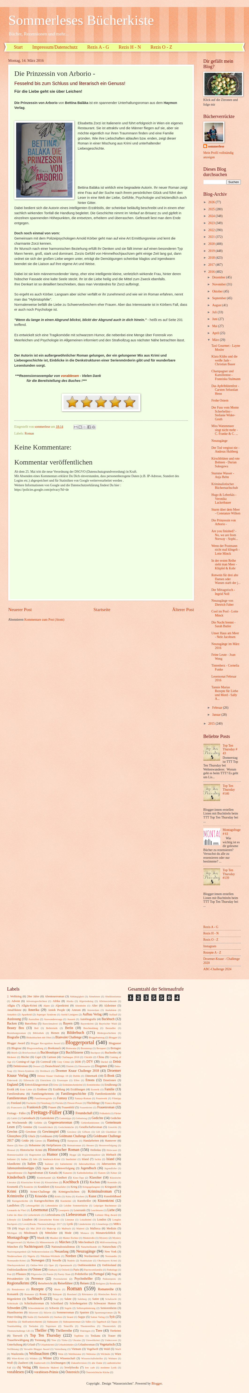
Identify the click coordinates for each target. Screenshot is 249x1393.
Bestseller (111, 1028)
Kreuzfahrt (60, 1186)
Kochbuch (71, 1182)
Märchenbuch (86, 1242)
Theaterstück (109, 1326)
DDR (78, 1061)
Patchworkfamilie (93, 1269)
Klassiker (95, 1177)
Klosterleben (51, 1182)
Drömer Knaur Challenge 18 (52, 1075)
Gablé (14, 1118)
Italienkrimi (66, 1163)
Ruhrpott (57, 1294)
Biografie (13, 1037)
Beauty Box (15, 1028)
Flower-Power (74, 1103)
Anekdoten (110, 1010)
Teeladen (33, 1326)
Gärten (38, 1140)
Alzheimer (110, 1005)
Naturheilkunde (89, 1246)
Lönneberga (102, 1224)
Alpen (46, 1005)
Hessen (90, 1145)
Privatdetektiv (15, 1278)
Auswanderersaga (53, 1019)
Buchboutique (49, 1052)
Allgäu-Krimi (29, 1005)
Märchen (65, 1242)
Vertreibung (60, 1349)
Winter (47, 1358)
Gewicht (112, 1127)
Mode (68, 1233)
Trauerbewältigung (18, 1340)
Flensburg (45, 1103)
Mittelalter (51, 1233)
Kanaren (67, 1172)
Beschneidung (90, 1028)
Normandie (111, 1256)
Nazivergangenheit (16, 1251)
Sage (56, 1298)
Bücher (25, 1057)
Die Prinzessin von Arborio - (223, 522)
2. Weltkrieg (14, 996)
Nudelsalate (86, 1260)
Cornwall (46, 1061)
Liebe (111, 1210)
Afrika (56, 1001)
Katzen (102, 1172)
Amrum (76, 1010)
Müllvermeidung (108, 1242)
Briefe (14, 1052)
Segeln (68, 1308)
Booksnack (54, 1048)
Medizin (111, 1228)
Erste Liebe (26, 1089)
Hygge (72, 1154)
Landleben (13, 1205)
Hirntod (11, 1150)
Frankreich (34, 1107)
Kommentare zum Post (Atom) (44, 619)
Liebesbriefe (34, 1214)
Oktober (218, 291)
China (100, 1057)
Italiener (49, 1163)
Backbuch (108, 1019)
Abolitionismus (113, 996)
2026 (211, 202)
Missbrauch (31, 1233)
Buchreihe (111, 1052)
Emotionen (109, 1080)
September (219, 298)
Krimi (11, 1191)
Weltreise (91, 1353)
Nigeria (31, 1256)
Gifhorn (86, 1131)
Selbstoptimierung (85, 1308)
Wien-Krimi (18, 1358)
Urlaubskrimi (47, 1344)
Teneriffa (68, 1326)
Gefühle (38, 1122)
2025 (211, 209)
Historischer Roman (63, 1149)
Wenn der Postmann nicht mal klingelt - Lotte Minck (225, 549)
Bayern (67, 1023)
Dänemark (91, 1075)
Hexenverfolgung (108, 1145)
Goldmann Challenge (72, 1136)
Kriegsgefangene (91, 1186)
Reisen (84, 1283)
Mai (215, 326)
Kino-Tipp (78, 1177)
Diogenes (101, 1066)
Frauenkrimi (86, 1107)
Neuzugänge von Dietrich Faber (222, 602)
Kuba (68, 1196)
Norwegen (37, 1260)
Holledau (95, 1150)
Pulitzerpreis (109, 1278)
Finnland (16, 1103)
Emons (90, 1080)
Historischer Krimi (31, 1150)
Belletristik (51, 1028)
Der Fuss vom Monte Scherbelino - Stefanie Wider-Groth (225, 413)
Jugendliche (110, 1168)
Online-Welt (36, 1265)
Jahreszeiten (109, 1163)
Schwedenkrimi (36, 1308)
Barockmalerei (50, 1023)
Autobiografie (88, 1019)
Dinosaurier (84, 1066)
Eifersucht (29, 1080)
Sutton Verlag (98, 1317)
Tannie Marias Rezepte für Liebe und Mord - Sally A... (224, 693)
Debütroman (20, 1066)
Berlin (69, 1028)
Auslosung (14, 1019)
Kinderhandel (44, 1177)
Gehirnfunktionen (90, 1122)
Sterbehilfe (43, 1317)
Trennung (40, 1340)
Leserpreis (63, 1210)
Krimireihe (15, 1196)
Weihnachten (39, 1353)
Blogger (113, 1037)
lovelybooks (71, 1367)
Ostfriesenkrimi (87, 1265)
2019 (211, 251)
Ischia (98, 1159)
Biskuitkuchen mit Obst (38, 1037)
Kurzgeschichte (20, 1200)
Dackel (104, 1061)
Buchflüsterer (74, 1052)
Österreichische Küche (97, 1372)
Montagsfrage (18, 1237)
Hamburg (53, 1140)
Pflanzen (21, 1274)
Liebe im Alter (15, 1214)
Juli (215, 312)
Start (18, 47)
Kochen (95, 1182)
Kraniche (28, 1186)
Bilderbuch (75, 1032)
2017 (211, 264)
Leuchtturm (97, 1210)
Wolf (10, 1362)
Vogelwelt (92, 1349)
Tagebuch (101, 1321)
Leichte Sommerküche (76, 1205)
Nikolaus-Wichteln (50, 1256)
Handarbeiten (91, 1140)
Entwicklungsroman (36, 1084)
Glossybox (14, 1136)
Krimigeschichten (69, 1191)
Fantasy (62, 1098)
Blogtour (16, 1048)
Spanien (84, 1312)
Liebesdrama (52, 1214)
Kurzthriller (84, 1200)
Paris (76, 1269)
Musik (41, 1237)
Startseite (102, 609)
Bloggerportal (79, 1042)
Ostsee (37, 1269)
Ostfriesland (109, 1265)
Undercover (111, 1340)
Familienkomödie (105, 1093)
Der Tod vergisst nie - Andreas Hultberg (225, 449)
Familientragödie (43, 1098)
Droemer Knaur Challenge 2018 (77, 1070)
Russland (71, 1294)
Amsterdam (93, 1010)
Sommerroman (65, 1312)
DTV (90, 1061)
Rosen (43, 1294)
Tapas (114, 1321)
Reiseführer (65, 1283)
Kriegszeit (111, 1186)
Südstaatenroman (72, 1321)
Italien (31, 1163)
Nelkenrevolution (40, 1251)
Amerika (33, 1010)
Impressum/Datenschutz (55, 47)
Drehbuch (45, 1070)
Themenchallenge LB (18, 1330)
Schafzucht (111, 1298)
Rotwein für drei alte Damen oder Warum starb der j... (225, 579)
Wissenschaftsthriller (92, 1358)
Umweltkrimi (93, 1340)
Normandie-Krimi (16, 1260)
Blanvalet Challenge (68, 1037)
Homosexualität (15, 1154)
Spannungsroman (104, 1312)
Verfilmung (13, 1349)
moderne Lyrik (109, 1367)
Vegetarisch (107, 1344)
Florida (59, 1103)
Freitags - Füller (16, 1113)
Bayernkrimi (87, 1023)
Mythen (30, 1242)
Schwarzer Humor (105, 1303)
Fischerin (31, 1103)
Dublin (76, 1075)
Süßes (88, 1321)
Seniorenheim (108, 1308)
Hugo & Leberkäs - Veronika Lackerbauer (223, 498)
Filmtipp (116, 1098)
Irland (85, 1159)
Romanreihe (105, 1289)
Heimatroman (74, 1145)
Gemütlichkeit (45, 1127)
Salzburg (82, 1298)
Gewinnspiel (50, 1131)
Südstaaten (52, 1321)
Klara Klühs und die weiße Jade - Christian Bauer (224, 360)
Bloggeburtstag (97, 1037)
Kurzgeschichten (44, 1200)
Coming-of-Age (25, 1061)
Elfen (76, 1080)
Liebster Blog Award (106, 1214)
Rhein (57, 1289)
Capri (38, 1057)
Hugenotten (35, 1154)
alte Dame (96, 1362)
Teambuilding (14, 1326)
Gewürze (71, 1131)
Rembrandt (115, 1283)
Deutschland (52, 1066)
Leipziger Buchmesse (105, 1205)
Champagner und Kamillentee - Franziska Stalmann (225, 375)
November (219, 284)
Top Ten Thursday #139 (229, 874)
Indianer (11, 1159)
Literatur (69, 1219)
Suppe (81, 1317)
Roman (29, 433)
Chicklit (88, 1057)
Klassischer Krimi (30, 1182)
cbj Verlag (24, 1367)
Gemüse (27, 1127)
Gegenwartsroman (60, 1122)
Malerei (80, 1228)
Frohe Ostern (219, 400)
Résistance (87, 1294)
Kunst (92, 1196)
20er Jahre (33, 996)
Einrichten (45, 1080)
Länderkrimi (84, 1224)
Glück (31, 1136)
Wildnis (34, 1358)
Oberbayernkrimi (16, 1265)
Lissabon (27, 1219)
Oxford (65, 1269)
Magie (21, 1228)
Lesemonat (39, 1210)
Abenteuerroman (54, 996)
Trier (54, 1340)
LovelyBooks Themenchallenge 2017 (42, 1224)
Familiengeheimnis (43, 1093)
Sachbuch (34, 1298)
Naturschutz (109, 1246)
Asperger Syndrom (46, 1014)
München (12, 1246)
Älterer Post (183, 609)
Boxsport (101, 1048)
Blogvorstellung (35, 1048)
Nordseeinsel (91, 1256)
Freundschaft (83, 1113)
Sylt (112, 1317)
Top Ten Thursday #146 (229, 789)
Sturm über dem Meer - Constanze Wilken (225, 511)
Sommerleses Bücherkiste (81, 20)
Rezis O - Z (161, 47)
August (217, 305)
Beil (36, 1028)
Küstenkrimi (106, 1200)
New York (111, 1251)
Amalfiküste (14, 1010)
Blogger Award (16, 1043)
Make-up (51, 1228)
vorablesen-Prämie (46, 1372)
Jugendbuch (88, 1168)
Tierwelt (18, 1335)
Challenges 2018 (70, 1057)
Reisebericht (45, 1283)
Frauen (52, 1107)
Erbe (55, 1084)
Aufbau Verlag (92, 1014)
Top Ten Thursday (45, 1335)
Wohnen (112, 1358)
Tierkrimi (115, 1330)
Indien (24, 1159)
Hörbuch (111, 1154)
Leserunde (80, 1210)
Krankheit (43, 1186)
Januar (216, 714)
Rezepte (37, 1289)
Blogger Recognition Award (45, 1043)
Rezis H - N (130, 47)
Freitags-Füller (46, 1112)
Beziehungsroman (16, 1033)
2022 (211, 230)
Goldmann (46, 1136)
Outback (52, 1269)
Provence (37, 1278)
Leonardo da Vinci (16, 1210)
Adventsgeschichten (36, 1001)
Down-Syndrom (26, 1070)
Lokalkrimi (85, 1219)
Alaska (70, 1001)
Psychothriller (84, 1278)
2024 (211, 216)
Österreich (72, 1372)
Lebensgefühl (33, 1205)
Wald (107, 1349)
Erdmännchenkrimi (73, 1084)
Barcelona (31, 1023)
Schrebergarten (78, 1303)
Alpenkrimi (62, 1005)
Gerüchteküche (66, 1127)
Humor (52, 1154)
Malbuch (66, 1228)
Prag (114, 1274)
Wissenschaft (67, 1358)
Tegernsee (51, 1326)
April (216, 333)
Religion (100, 1283)
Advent (15, 1001)
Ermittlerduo (93, 1084)
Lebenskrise (51, 1205)
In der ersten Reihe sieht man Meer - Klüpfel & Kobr (224, 564)
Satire (95, 1299)
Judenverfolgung (65, 1168)
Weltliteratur (74, 1353)
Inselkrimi (71, 1159)
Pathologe (112, 1269)
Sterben (58, 1317)
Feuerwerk (101, 1098)
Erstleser (42, 1089)
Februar (217, 707)
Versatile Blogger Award (36, 1349)
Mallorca (95, 1228)
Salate (67, 1299)
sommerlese (216, 146)
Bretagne (115, 1048)
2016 (211, 271)
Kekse (113, 1172)
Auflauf (113, 1014)
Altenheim (80, 1005)
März (216, 340)
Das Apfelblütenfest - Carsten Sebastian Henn (225, 389)
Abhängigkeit (77, 996)
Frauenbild (68, 1107)
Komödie (112, 1182)
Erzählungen (78, 1089)
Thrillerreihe (64, 1330)
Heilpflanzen (53, 1145)
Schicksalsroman (34, 1303)
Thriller (41, 1330)
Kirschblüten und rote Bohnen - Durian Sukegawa (225, 462)
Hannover (110, 1140)
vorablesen (69, 376)
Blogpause (115, 1043)
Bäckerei (11, 1057)
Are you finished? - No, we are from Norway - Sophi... (224, 535)
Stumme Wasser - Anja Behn (222, 475)
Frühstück (104, 1113)
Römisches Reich (107, 1294)
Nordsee (70, 1256)
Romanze (29, 1294)
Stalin (30, 1317)
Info (35, 1159)
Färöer (117, 1113)
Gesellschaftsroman (90, 1127)
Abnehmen (94, 996)
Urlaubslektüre (66, 1344)
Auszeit (71, 1019)
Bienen (55, 1033)
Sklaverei (33, 1312)
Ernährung (111, 1084)
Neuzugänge (219, 440)
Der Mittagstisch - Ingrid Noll (223, 592)
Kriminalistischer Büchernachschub (224, 486)
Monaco (84, 1232)
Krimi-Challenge (40, 1191)
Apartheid (26, 1014)
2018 (211, 257)
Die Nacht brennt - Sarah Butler (223, 624)
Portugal (98, 1274)
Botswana (71, 1048)
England (12, 1084)
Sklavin (48, 1312)
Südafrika (12, 1321)
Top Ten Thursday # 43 (230, 749)
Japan (45, 1168)
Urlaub (31, 1344)
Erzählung (59, 1089)
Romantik (13, 1294)
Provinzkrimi (60, 1278)
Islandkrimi (13, 1163)
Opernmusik (65, 1265)
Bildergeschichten (106, 1033)
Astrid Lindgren (69, 1014)
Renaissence (18, 1289)
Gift (98, 1131)
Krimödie (41, 1196)
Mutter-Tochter (71, 1237)
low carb (90, 1367)
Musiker (54, 1237)
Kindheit (62, 1177)
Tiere (98, 1330)
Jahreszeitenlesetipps (20, 1168)
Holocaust (111, 1150)
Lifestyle (11, 1219)
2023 (211, 223)
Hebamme (35, 1145)
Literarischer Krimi (49, 1219)
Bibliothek (38, 1033)
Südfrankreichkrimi (32, 1321)
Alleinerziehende (108, 1001)
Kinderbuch (16, 1177)
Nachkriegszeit (33, 1246)
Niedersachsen (14, 1256)
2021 (211, 237)
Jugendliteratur (15, 1172)
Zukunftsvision (79, 1362)
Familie (109, 1089)
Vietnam (76, 1349)
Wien (118, 1354)
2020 (211, 244)
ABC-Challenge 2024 (217, 969)
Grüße (25, 1140)
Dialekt (70, 1066)
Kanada (53, 1172)
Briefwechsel (29, 1052)
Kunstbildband (112, 1196)
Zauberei (23, 1362)
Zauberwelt (39, 1362)
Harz (21, 1145)
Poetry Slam (64, 1274)
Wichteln (105, 1353)
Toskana (95, 1335)
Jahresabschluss (87, 1163)
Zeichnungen (58, 1362)
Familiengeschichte (73, 1093)
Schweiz (54, 1308)
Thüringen (85, 1330)
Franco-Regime (113, 1103)
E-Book (109, 1075)
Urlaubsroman (86, 1344)
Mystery (103, 1237)
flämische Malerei (49, 1367)
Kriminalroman (100, 1191)
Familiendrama (16, 1093)
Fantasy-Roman (83, 1098)
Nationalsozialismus (63, 1246)
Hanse (10, 1145)
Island (110, 1159)
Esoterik (95, 1089)
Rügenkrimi (14, 1299)
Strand (70, 1317)
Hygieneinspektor (91, 1154)
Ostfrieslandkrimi (17, 1269)
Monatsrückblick (106, 1233)
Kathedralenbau (85, 1172)
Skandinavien (15, 1312)
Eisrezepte (62, 1080)
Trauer (112, 1335)
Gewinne (31, 1131)
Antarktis (12, 1014)
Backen (12, 1023)
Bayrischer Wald (108, 1023)
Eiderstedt (12, 1080)
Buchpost (95, 1052)
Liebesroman (76, 1214)
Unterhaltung (14, 1344)
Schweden (13, 1308)
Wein (61, 1353)
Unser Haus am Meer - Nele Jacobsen (225, 635)
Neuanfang (61, 1251)
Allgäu (11, 1005)
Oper (51, 1265)
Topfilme (78, 1335)
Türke (64, 1340)
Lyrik (70, 1224)
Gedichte (97, 1118)
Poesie (49, 1274)
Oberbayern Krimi (107, 1260)
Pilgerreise (36, 1274)
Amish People (56, 1010)
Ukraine (76, 1340)
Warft (118, 1349)
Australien (33, 1019)
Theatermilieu (87, 1326)
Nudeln (71, 1260)
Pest (9, 1274)
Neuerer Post (20, 609)
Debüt (117, 1061)
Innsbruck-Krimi (51, 1159)
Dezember (219, 277)
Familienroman (17, 1098)
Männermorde (47, 1242)
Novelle (56, 1260)
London (101, 1219)
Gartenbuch (28, 1118)
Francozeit (16, 1107)
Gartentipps (65, 1118)
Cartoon (51, 1057)
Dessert (37, 1066)
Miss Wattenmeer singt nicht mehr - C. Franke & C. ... (224, 429)
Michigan (12, 1232)
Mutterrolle (89, 1237)
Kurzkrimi (65, 1200)
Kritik (58, 1196)
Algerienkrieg (86, 1001)
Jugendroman (35, 1172)
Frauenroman (106, 1107)
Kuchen (80, 1196)
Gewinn (12, 1131)
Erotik (10, 1089)
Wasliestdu (17, 1354)
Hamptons (72, 1140)
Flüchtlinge (93, 1103)
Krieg (74, 1186)
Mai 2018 (35, 1228)
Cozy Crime (63, 1061)
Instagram (209, 946)
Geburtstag (81, 1118)
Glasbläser (111, 1131)
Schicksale (12, 1303)
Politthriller (81, 1274)
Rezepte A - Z (212, 952)
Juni (215, 319)
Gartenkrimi (47, 1118)
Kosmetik (12, 1186)
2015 (211, 723)
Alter (95, 1005)
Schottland (57, 1303)
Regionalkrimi (18, 1283)
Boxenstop (86, 1048)
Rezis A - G (98, 47)
